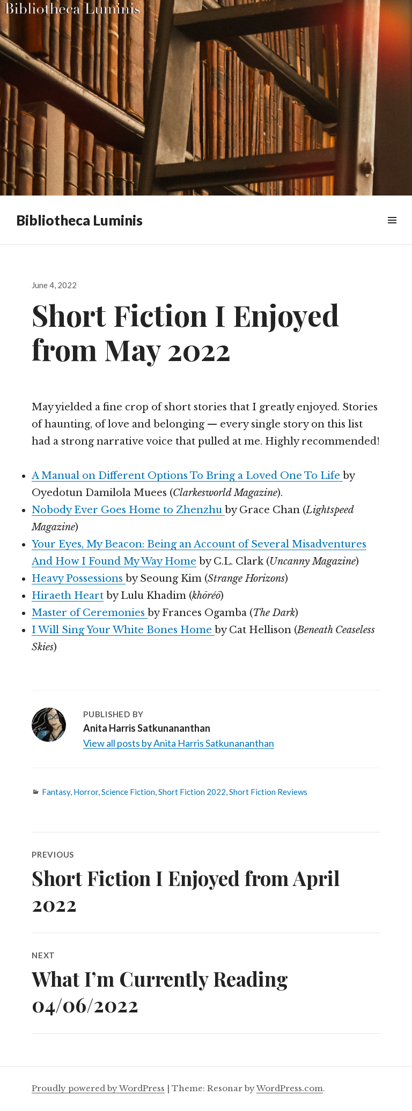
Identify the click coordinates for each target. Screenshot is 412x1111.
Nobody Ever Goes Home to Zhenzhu (128, 510)
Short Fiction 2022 (192, 792)
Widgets (391, 232)
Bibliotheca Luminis (79, 220)
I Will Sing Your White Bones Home (123, 630)
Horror (85, 792)
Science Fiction (128, 792)
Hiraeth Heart (68, 596)
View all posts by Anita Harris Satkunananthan (178, 743)
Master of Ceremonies (90, 613)
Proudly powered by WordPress (98, 1088)
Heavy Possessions (79, 578)
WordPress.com (289, 1088)
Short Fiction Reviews (268, 792)
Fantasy (56, 792)
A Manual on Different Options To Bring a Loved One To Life (187, 476)
